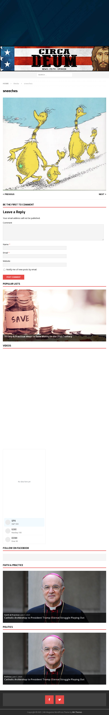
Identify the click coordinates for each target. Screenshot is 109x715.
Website (6, 261)
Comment (7, 222)
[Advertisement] (54, 23)
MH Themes (77, 712)
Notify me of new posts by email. (21, 269)
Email (5, 252)
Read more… (10, 339)
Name (6, 244)
